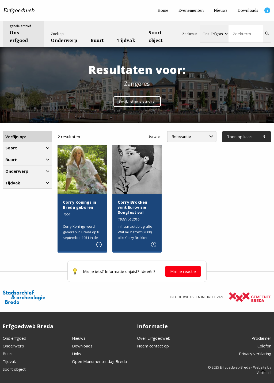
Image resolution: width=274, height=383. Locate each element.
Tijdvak (9, 361)
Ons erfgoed (14, 338)
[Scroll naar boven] (263, 371)
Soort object (14, 369)
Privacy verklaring (255, 353)
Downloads (82, 346)
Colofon (264, 346)
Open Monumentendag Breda (99, 361)
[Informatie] (267, 10)
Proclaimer (261, 338)
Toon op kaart (246, 136)
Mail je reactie (183, 271)
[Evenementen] (191, 10)
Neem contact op (153, 346)
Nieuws (79, 338)
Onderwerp (13, 346)
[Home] (163, 10)
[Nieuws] (220, 10)
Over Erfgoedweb (153, 338)
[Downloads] (248, 10)
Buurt (8, 353)
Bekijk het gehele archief (137, 101)
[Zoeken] (267, 33)
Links (76, 353)
